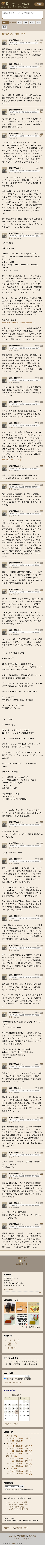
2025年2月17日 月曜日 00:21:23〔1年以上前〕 (25, 824)
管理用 (39, 4)
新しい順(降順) (12, 1489)
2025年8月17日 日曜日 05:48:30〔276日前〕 (24, 425)
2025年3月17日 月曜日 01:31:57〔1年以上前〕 (25, 632)
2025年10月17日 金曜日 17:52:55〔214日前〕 (25, 380)
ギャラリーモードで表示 (17, 1502)
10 (6, 1408)
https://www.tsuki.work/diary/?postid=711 (18, 323)
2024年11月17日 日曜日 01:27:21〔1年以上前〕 (25, 948)
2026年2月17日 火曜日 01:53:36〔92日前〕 (24, 136)
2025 (9, 1443)
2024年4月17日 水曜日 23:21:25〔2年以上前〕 (25, 1205)
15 (24, 1408)
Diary (15, 3)
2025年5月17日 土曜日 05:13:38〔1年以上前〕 (25, 514)
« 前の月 (7, 1424)
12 (13, 1408)
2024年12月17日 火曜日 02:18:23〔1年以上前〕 (25, 918)
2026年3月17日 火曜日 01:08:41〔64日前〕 (24, 112)
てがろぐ (13, 1543)
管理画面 (13, 22)
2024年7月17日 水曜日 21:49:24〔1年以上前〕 (25, 1120)
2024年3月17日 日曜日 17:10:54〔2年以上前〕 (25, 1226)
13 (17, 1408)
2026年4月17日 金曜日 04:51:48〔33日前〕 (24, 66)
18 (9, 1412)
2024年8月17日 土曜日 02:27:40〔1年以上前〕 (25, 1090)
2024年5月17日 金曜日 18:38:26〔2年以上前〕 (25, 1176)
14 (20, 1408)
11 (9, 1408)
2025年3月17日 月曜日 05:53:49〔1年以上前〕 (25, 592)
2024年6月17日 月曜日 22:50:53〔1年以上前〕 (25, 1155)
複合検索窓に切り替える (12, 1382)
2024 (9, 1456)
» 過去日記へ (9, 1290)
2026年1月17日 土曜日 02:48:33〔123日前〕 (24, 170)
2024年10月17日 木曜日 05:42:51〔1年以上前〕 (25, 977)
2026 (9, 1436)
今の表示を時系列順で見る (18, 1509)
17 (6, 1412)
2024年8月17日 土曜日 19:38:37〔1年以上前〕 (25, 1066)
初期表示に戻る (22, 1264)
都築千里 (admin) (16, 40)
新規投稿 (18, 1528)
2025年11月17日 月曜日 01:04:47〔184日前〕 (25, 348)
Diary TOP (13, 1536)
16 (28, 1408)
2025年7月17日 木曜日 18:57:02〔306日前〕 (24, 468)
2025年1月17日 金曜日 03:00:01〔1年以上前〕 (25, 861)
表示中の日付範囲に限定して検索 (17, 1379)
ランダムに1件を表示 (16, 1507)
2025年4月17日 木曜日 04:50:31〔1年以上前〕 (25, 565)
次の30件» (22, 1258)
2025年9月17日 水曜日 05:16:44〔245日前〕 (24, 404)
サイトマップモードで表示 (18, 1504)
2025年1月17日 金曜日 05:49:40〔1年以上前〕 (25, 846)
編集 (41, 40)
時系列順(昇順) (26, 1489)
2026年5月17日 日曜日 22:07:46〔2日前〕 (23, 43)
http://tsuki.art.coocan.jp (11, 460)
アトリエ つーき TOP (22, 1538)
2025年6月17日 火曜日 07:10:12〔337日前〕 (24, 487)
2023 (9, 1468)
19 (13, 1412)
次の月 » (16, 1424)
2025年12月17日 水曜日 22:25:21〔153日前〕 (25, 236)
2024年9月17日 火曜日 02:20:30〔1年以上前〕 (25, 1015)
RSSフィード (9, 1528)
